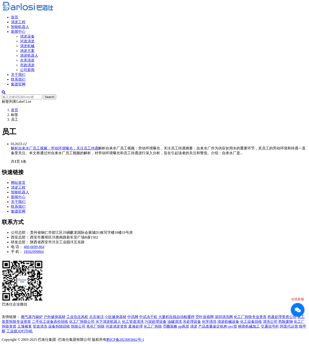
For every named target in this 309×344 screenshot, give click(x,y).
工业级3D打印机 (19, 331)
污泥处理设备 (155, 321)
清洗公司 (270, 321)
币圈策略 (170, 326)
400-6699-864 (34, 247)
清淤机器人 (29, 55)
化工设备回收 (251, 321)
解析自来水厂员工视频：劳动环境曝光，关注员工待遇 (54, 148)
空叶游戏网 (205, 317)
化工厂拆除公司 (82, 321)
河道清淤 (27, 41)
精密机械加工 (249, 326)
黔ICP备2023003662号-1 (125, 339)
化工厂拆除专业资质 (250, 317)
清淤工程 (18, 22)
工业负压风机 (77, 317)
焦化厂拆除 (95, 326)
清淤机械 (27, 46)
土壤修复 (24, 326)
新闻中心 (18, 31)
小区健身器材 (115, 317)
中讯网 (132, 317)
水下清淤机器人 (108, 321)
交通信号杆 (270, 326)
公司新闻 (27, 70)
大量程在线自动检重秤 (176, 317)
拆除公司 (78, 326)
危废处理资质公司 (281, 317)
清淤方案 (27, 51)
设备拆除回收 (59, 326)
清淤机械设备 (228, 321)
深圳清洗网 (224, 317)
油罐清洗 (174, 321)
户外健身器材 (54, 317)
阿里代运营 (289, 326)
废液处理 (135, 326)
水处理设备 (192, 321)
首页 (14, 17)
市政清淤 (27, 65)
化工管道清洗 (133, 321)
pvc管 (232, 326)
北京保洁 (96, 317)
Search (49, 97)
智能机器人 (20, 27)
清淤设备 (27, 36)
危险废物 (285, 321)
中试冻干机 (148, 317)
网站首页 (18, 183)
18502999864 (34, 252)
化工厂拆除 (153, 326)
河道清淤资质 (116, 326)
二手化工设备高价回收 (50, 321)
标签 (14, 115)
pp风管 (183, 326)
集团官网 (18, 84)
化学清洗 (209, 321)
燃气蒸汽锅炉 (32, 317)
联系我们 (18, 79)
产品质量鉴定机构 (212, 326)
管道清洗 (40, 326)
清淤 (193, 326)
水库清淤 (27, 60)
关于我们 (18, 75)
